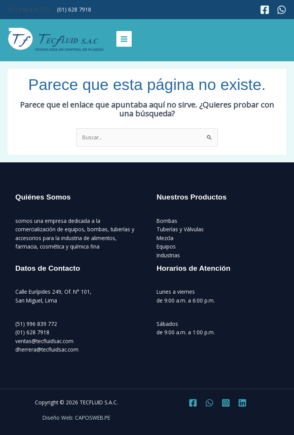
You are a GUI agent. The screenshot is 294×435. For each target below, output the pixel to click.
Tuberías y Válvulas (180, 229)
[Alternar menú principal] (124, 39)
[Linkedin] (242, 403)
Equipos (166, 246)
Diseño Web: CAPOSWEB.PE (76, 417)
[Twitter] (209, 403)
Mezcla (165, 238)
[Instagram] (281, 10)
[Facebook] (265, 10)
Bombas (167, 220)
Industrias (168, 255)
